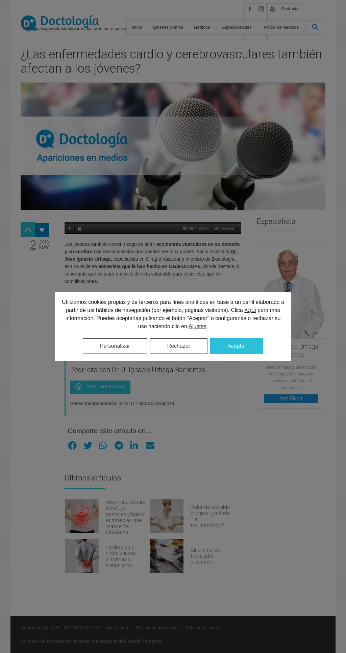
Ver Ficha (291, 398)
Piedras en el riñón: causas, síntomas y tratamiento (121, 556)
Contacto (290, 8)
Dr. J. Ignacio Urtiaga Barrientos (291, 350)
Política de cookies (204, 627)
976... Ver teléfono (100, 387)
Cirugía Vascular (163, 259)
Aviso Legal (116, 627)
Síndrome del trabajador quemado (206, 556)
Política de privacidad (157, 627)
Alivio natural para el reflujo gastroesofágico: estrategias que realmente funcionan (125, 517)
